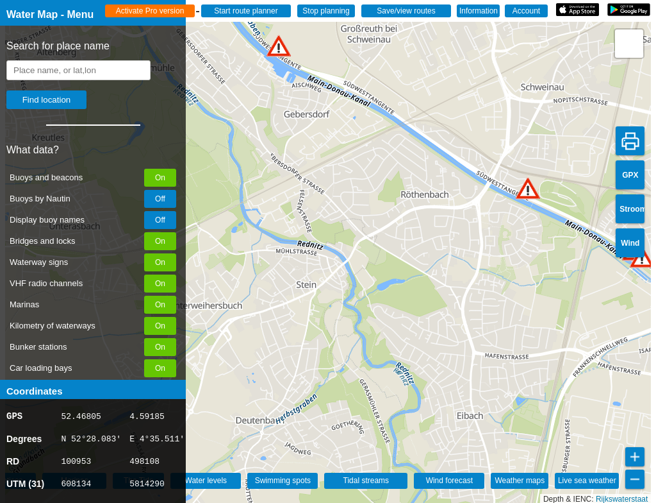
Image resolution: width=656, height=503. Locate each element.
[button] (278, 46)
